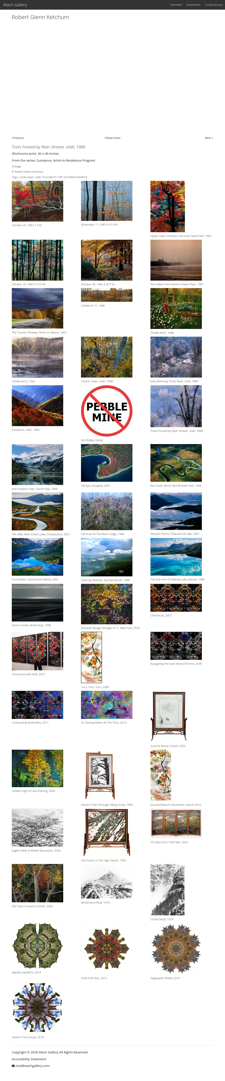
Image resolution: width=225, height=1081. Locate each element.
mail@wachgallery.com (32, 1065)
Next (208, 138)
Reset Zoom (113, 138)
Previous (19, 138)
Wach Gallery (15, 4)
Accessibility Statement (29, 1059)
